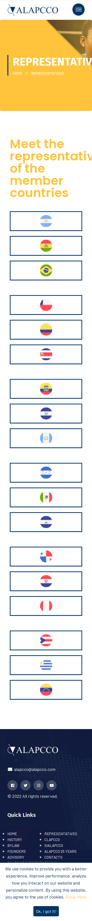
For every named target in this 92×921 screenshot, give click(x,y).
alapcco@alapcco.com (31, 769)
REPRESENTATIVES (60, 834)
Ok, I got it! (46, 911)
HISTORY (14, 839)
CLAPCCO (52, 839)
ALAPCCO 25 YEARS (60, 851)
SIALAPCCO (53, 845)
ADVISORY (15, 857)
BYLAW (13, 845)
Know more (76, 896)
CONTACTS (53, 857)
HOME (18, 73)
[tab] (46, 221)
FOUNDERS (16, 851)
